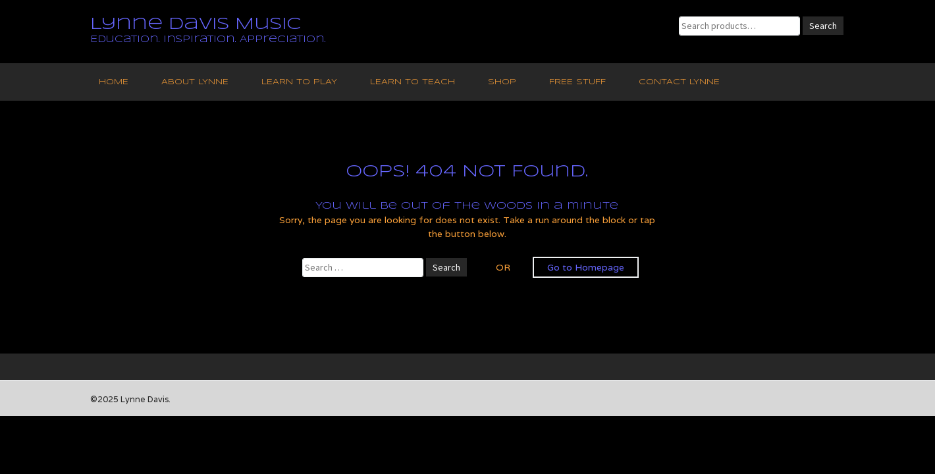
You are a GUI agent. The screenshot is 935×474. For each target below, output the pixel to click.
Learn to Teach (412, 82)
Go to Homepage (585, 267)
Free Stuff (577, 82)
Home (113, 82)
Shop (502, 82)
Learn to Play (299, 82)
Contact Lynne (679, 82)
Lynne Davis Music (195, 24)
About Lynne (194, 82)
